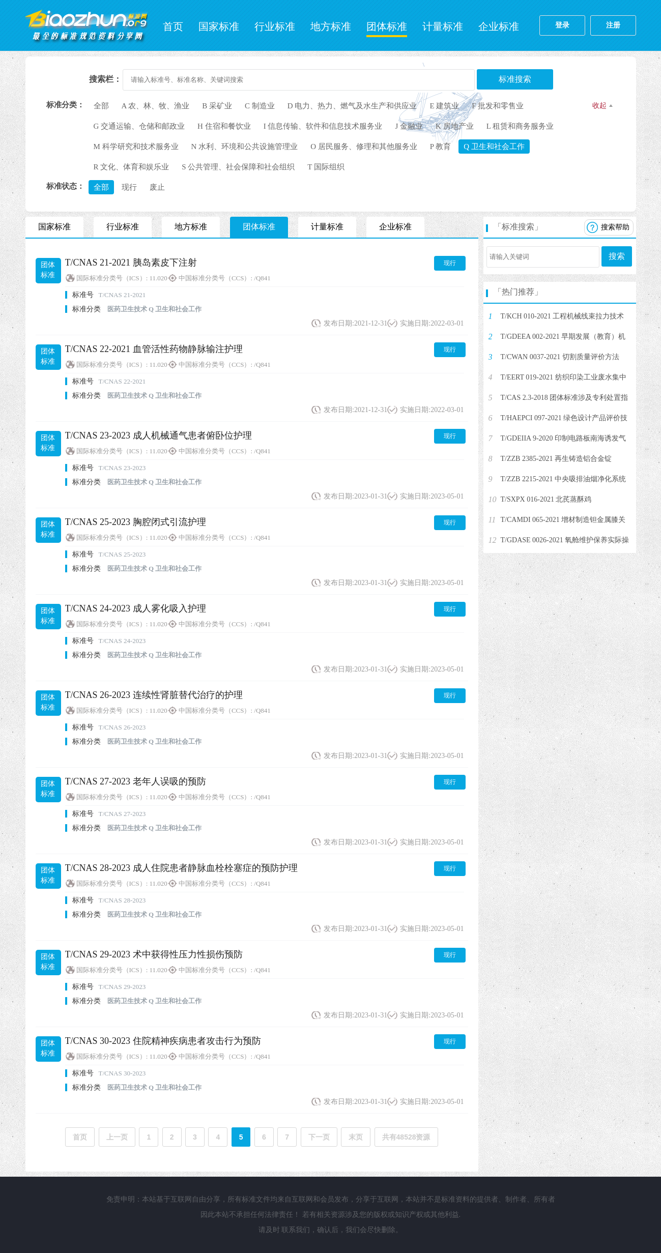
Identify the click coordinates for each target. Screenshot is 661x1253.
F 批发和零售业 (498, 106)
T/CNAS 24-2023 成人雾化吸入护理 (135, 608)
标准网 (86, 25)
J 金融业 (409, 126)
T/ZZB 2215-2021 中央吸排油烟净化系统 (563, 479)
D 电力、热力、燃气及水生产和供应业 (352, 106)
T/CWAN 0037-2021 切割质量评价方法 (560, 357)
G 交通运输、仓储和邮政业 (139, 126)
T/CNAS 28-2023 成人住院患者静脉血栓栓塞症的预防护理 (181, 868)
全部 (101, 106)
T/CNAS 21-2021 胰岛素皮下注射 (131, 262)
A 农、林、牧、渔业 (156, 106)
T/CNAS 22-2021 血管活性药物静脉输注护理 (154, 349)
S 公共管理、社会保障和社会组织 (238, 167)
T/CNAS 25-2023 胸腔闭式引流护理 (135, 522)
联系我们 (295, 1230)
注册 (613, 25)
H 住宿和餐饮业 (224, 126)
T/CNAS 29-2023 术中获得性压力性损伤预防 (154, 954)
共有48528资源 (406, 1137)
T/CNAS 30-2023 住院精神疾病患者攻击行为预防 (163, 1041)
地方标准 (330, 26)
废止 (157, 187)
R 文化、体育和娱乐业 (131, 167)
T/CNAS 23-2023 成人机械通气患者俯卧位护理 (158, 435)
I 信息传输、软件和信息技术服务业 (323, 126)
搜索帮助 (615, 227)
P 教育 (440, 146)
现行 (129, 187)
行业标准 (274, 26)
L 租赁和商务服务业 (520, 126)
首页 (173, 26)
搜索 (617, 256)
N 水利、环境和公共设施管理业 (244, 146)
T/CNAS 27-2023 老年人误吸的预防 (135, 781)
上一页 (117, 1137)
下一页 (319, 1137)
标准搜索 (515, 79)
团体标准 (386, 26)
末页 (356, 1137)
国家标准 (218, 26)
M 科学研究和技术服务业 (136, 146)
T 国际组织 (325, 167)
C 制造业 (260, 106)
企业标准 (498, 26)
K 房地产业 (455, 126)
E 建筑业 (444, 106)
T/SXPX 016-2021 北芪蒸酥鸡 (546, 499)
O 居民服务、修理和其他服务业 (363, 146)
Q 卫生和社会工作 (494, 146)
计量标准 (442, 26)
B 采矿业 (217, 106)
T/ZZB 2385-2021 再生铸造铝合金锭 (556, 458)
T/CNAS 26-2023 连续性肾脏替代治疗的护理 (154, 695)
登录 (562, 25)
